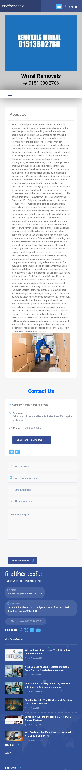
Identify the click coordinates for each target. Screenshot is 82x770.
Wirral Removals (41, 76)
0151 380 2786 (41, 83)
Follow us (13, 767)
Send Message (23, 560)
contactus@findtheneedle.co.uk (25, 593)
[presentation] (30, 548)
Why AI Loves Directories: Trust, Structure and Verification (48, 652)
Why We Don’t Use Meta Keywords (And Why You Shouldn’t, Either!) (49, 734)
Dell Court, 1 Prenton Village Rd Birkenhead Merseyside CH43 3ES (42, 418)
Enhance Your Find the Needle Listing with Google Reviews (48, 718)
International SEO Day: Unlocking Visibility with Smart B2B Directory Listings (47, 685)
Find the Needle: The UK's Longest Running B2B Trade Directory (48, 702)
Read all (12, 745)
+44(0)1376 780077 (30, 621)
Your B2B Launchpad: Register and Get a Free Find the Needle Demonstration (47, 669)
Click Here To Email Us (32, 440)
